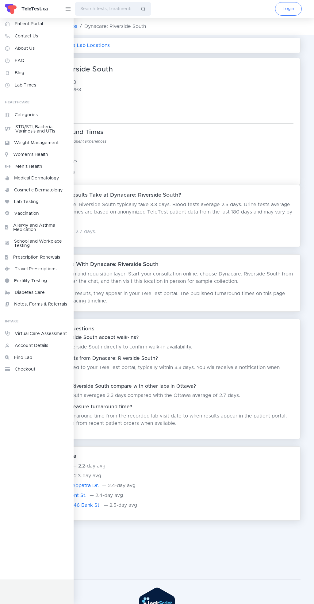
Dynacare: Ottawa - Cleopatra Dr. (123, 500)
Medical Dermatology (32, 178)
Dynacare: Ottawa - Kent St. (117, 510)
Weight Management (32, 143)
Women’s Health (26, 154)
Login (288, 9)
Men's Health (23, 166)
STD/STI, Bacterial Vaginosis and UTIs (30, 129)
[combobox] (105, 9)
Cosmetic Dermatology (34, 190)
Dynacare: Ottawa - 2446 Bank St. (125, 519)
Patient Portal (24, 23)
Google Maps (113, 112)
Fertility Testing (26, 281)
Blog (14, 73)
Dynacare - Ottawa (106, 490)
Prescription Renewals (32, 257)
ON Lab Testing (95, 26)
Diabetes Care (25, 292)
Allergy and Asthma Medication (30, 227)
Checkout (20, 369)
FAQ (15, 60)
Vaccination (22, 213)
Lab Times (20, 85)
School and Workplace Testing (33, 243)
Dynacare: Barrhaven (108, 480)
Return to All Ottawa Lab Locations (129, 45)
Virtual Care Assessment (36, 333)
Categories (21, 115)
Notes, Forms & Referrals (36, 304)
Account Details (26, 345)
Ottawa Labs (136, 26)
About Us (20, 48)
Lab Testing (22, 202)
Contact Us (21, 36)
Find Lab (18, 358)
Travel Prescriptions (30, 269)
